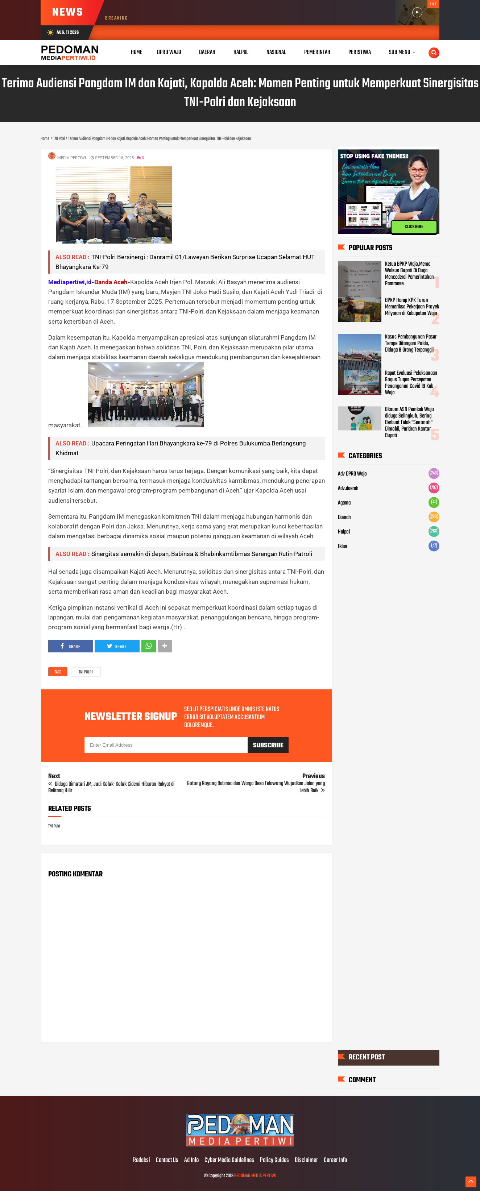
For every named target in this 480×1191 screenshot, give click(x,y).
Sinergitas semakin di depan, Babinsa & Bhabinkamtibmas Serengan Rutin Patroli (201, 553)
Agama (344, 503)
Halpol (344, 532)
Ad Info (191, 1161)
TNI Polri (86, 672)
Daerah (344, 517)
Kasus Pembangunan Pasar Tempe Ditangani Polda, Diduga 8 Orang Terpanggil (410, 343)
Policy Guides (274, 1161)
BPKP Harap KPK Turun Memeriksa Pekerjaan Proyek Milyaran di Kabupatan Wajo (412, 307)
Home (136, 52)
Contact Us (167, 1161)
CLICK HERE (414, 227)
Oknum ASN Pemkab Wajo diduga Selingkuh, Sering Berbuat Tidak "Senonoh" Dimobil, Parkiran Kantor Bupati (409, 423)
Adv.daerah (348, 488)
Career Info (335, 1161)
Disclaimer (306, 1161)
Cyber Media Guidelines (229, 1161)
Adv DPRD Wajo (352, 474)
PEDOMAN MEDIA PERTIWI (255, 1176)
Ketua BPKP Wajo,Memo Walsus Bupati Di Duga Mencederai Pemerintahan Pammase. (409, 274)
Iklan (342, 546)
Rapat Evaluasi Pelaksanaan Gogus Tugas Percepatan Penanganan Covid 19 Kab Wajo (411, 383)
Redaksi (141, 1161)
